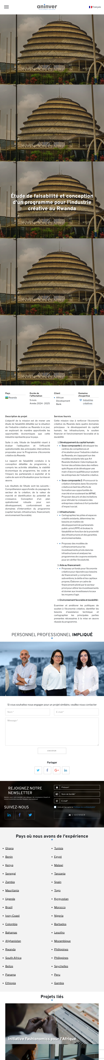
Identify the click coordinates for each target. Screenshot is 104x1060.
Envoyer (52, 751)
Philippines (61, 949)
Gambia (59, 983)
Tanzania (59, 873)
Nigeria (58, 915)
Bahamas (11, 932)
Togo (57, 890)
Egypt (58, 856)
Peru (57, 974)
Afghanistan (13, 941)
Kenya (9, 865)
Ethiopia (10, 983)
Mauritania (12, 890)
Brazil (8, 907)
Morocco (60, 907)
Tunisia (58, 848)
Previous (6, 672)
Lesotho (59, 932)
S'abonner (77, 815)
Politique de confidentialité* (84, 807)
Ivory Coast (12, 915)
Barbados (60, 924)
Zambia (10, 882)
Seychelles (61, 966)
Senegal (10, 873)
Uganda (10, 898)
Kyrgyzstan (61, 898)
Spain (57, 882)
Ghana (9, 848)
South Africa (13, 957)
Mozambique (62, 941)
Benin (9, 856)
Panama (10, 974)
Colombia (11, 924)
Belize (9, 966)
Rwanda (13, 397)
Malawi (58, 865)
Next (97, 672)
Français (95, 7)
